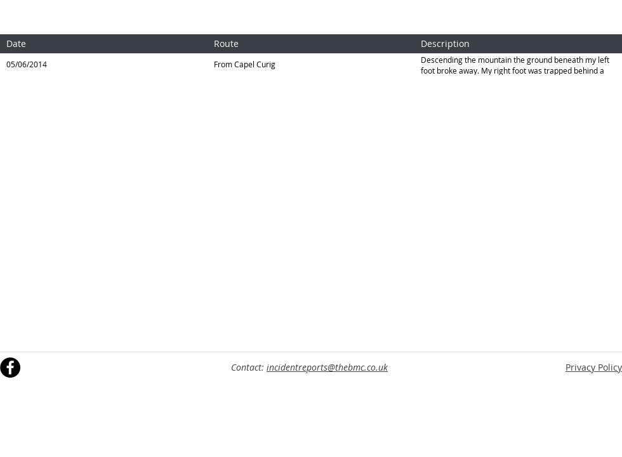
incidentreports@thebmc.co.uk (327, 367)
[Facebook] (10, 367)
